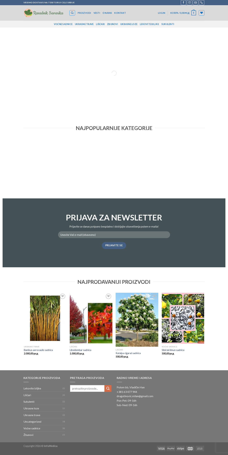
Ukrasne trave (84, 24)
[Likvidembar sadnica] (91, 318)
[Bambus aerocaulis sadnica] (45, 318)
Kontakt (120, 13)
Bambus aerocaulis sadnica (38, 350)
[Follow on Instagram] (189, 2)
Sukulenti (167, 24)
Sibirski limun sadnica (173, 350)
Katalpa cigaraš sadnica (128, 353)
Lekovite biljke (149, 24)
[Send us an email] (195, 2)
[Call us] (201, 2)
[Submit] (107, 388)
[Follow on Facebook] (183, 2)
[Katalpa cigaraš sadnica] (137, 320)
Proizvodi (84, 13)
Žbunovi (112, 24)
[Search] (72, 13)
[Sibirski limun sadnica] (183, 318)
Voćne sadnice (63, 24)
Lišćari (100, 24)
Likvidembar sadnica (80, 350)
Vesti (97, 13)
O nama (107, 13)
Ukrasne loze (128, 24)
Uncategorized (32, 421)
